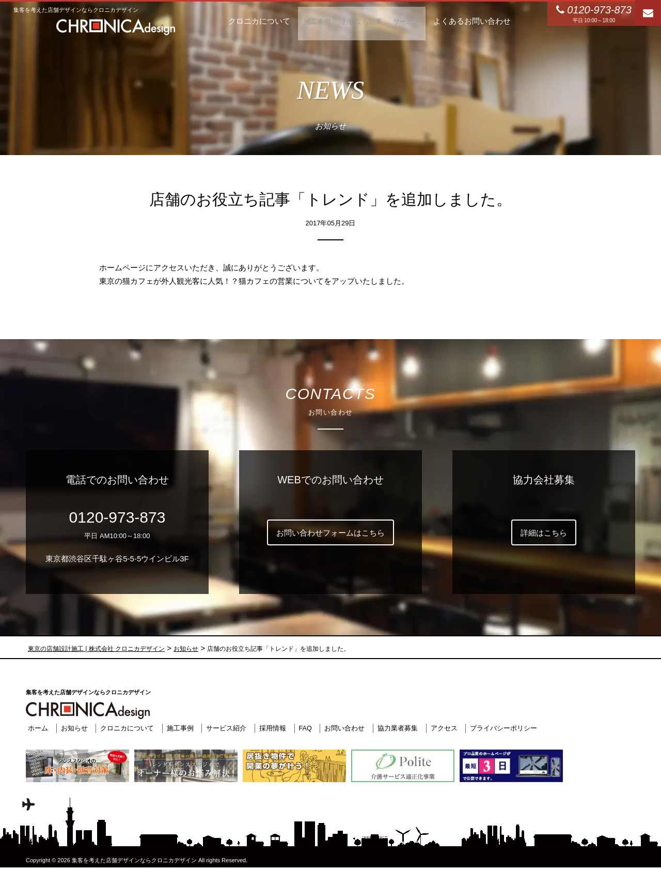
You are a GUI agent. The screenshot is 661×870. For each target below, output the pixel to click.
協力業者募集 (396, 728)
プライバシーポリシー (502, 728)
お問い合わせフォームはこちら (330, 532)
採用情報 (270, 728)
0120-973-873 (117, 517)
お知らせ (72, 728)
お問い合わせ (343, 728)
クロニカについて (125, 728)
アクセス (442, 728)
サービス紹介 (224, 728)
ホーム (36, 728)
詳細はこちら (544, 532)
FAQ (303, 728)
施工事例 (178, 728)
